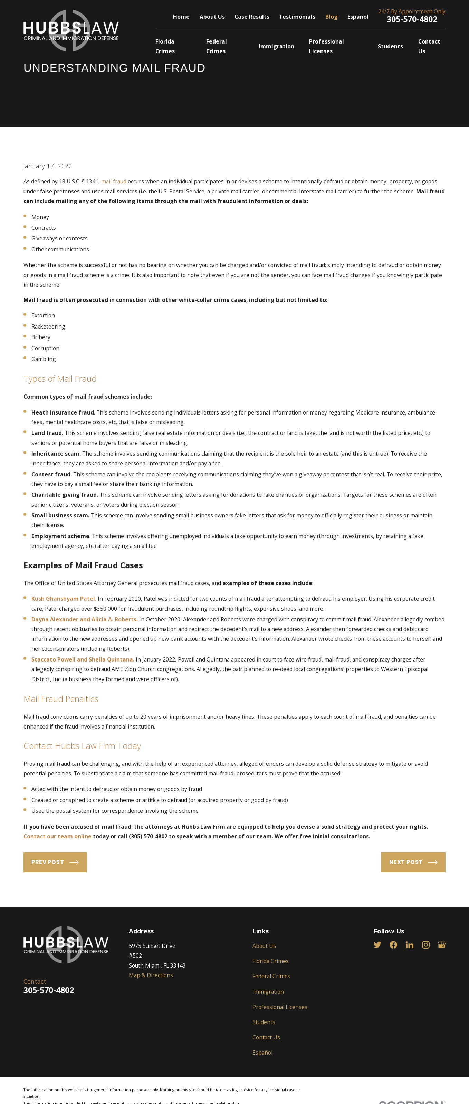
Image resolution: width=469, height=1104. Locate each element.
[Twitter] (377, 945)
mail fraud (113, 181)
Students (263, 1022)
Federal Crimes (271, 976)
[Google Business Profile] (442, 945)
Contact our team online (57, 836)
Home (181, 16)
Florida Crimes (270, 961)
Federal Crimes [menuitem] (216, 46)
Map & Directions (151, 975)
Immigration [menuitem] (276, 46)
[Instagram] (426, 945)
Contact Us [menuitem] (429, 46)
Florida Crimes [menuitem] (165, 46)
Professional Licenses (279, 1007)
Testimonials (297, 16)
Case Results (251, 16)
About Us (212, 16)
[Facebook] (393, 945)
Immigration (268, 992)
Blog (331, 16)
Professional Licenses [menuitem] (326, 46)
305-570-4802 (412, 19)
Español (357, 16)
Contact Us (266, 1037)
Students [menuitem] (390, 46)
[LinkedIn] (409, 945)
